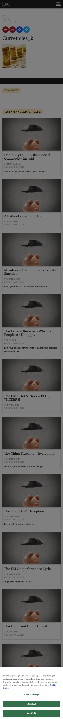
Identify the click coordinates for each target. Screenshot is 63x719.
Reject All (31, 707)
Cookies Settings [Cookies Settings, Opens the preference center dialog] (31, 698)
